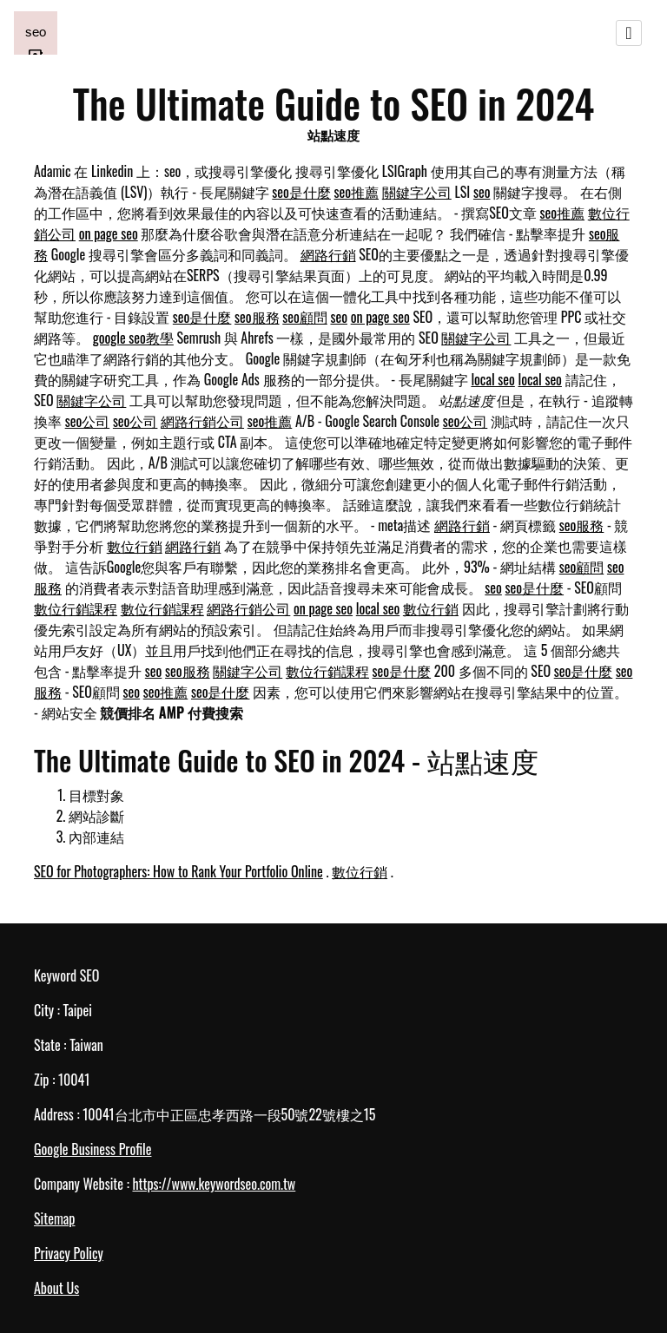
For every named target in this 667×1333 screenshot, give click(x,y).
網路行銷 (328, 254)
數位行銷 (134, 545)
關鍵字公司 (417, 191)
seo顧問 (304, 316)
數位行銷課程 (75, 608)
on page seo (108, 233)
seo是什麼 (301, 191)
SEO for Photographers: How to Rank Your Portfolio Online (178, 871)
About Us (56, 1287)
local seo (492, 379)
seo (482, 191)
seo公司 (87, 420)
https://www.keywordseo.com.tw (213, 1183)
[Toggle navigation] (628, 33)
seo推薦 (357, 191)
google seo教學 (133, 337)
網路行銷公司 (202, 420)
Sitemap (54, 1218)
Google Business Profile (92, 1149)
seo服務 (257, 316)
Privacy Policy (68, 1253)
